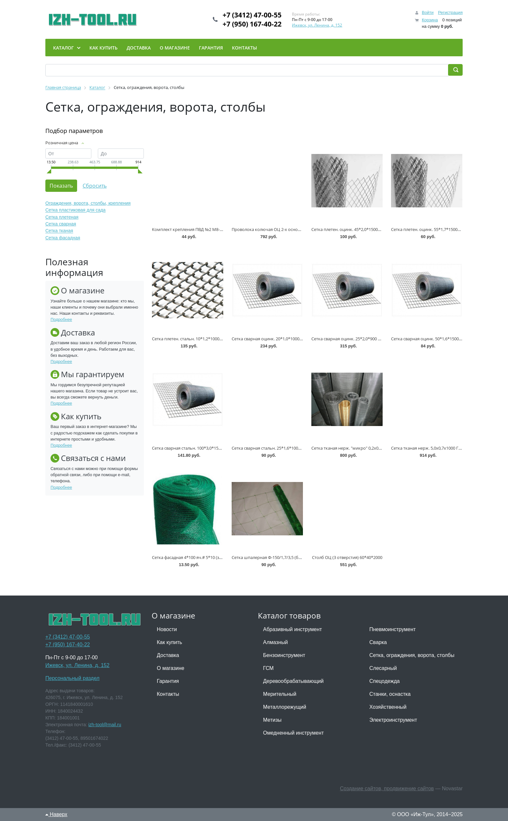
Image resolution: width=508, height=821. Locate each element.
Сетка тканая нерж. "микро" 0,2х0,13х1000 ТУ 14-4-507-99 (367, 448)
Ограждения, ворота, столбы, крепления (88, 203)
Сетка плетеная (61, 217)
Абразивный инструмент (292, 629)
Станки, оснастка (389, 694)
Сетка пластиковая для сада (75, 210)
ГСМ (268, 668)
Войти (427, 12)
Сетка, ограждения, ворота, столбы (411, 655)
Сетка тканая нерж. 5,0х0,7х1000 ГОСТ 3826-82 (436, 448)
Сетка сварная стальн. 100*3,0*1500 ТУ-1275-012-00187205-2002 (214, 448)
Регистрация (450, 12)
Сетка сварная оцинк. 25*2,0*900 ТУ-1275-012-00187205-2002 (371, 339)
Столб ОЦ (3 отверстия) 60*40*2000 (347, 557)
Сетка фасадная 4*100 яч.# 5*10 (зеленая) (193, 557)
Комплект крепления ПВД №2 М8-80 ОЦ (192, 229)
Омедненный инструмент (293, 733)
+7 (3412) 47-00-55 (252, 14)
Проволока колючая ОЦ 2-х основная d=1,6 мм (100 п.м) (288, 229)
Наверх (56, 814)
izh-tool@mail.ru (104, 724)
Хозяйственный (388, 707)
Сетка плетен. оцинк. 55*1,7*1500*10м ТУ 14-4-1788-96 (445, 229)
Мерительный (279, 694)
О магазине (170, 668)
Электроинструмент (393, 720)
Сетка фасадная (62, 237)
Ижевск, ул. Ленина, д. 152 (317, 25)
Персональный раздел (72, 678)
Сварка (378, 642)
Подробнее (61, 319)
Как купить (169, 642)
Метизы (272, 720)
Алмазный (275, 642)
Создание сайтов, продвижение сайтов (387, 788)
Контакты (168, 694)
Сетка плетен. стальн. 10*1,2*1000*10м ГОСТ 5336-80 (204, 339)
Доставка (168, 655)
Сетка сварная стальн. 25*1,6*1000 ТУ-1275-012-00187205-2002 (293, 448)
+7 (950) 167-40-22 (252, 23)
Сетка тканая (59, 231)
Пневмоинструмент (392, 629)
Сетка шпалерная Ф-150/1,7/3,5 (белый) (271, 557)
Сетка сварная (60, 223)
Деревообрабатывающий (293, 681)
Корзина (430, 19)
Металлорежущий (284, 707)
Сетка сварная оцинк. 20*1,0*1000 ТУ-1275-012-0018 (283, 339)
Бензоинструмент (284, 655)
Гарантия (168, 681)
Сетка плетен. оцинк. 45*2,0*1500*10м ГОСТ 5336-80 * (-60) (369, 229)
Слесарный (383, 668)
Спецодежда (384, 681)
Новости (167, 629)
